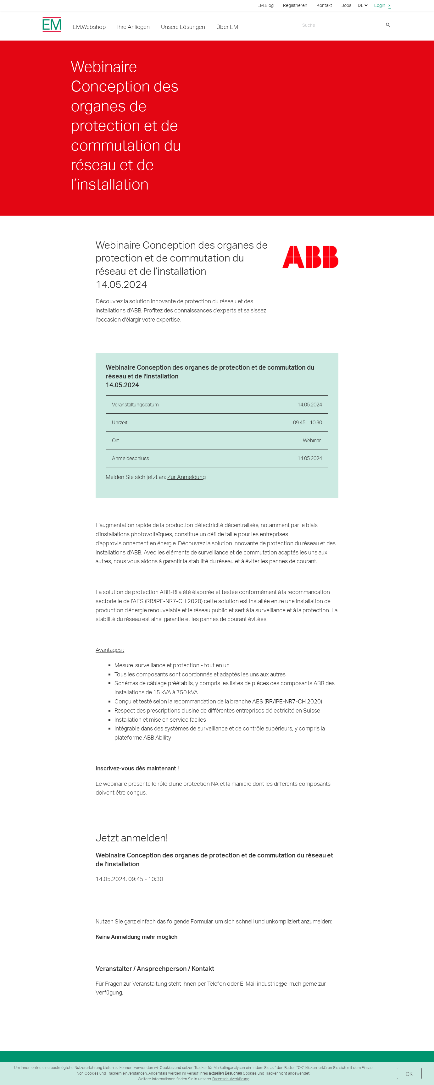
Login (383, 5)
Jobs (346, 5)
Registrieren (295, 5)
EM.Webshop (89, 26)
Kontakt (324, 5)
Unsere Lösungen (183, 26)
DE (363, 5)
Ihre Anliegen (133, 26)
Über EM (227, 26)
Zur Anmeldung (186, 476)
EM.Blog (266, 5)
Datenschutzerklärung (230, 1079)
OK (409, 1074)
